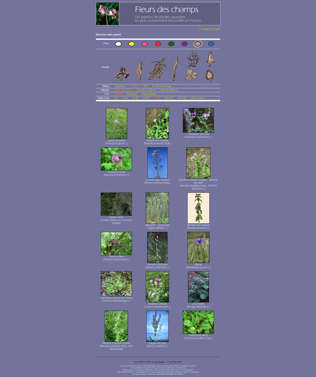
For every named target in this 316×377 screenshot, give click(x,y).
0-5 (116, 98)
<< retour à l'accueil (209, 29)
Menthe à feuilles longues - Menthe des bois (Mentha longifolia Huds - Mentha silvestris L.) (198, 183)
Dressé (118, 94)
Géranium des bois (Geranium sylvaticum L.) (198, 134)
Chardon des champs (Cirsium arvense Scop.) (157, 180)
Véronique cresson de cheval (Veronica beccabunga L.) (116, 298)
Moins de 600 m (123, 90)
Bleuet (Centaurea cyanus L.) (198, 265)
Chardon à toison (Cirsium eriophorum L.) (157, 304)
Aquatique (120, 86)
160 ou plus (197, 98)
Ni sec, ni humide (161, 86)
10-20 (135, 98)
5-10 (125, 98)
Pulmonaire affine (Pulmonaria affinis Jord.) (198, 336)
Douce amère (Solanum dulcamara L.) (116, 257)
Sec (145, 86)
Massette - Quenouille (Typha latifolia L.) (157, 225)
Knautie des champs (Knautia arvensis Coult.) (157, 141)
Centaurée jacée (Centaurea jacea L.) (116, 141)
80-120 (168, 98)
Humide (134, 86)
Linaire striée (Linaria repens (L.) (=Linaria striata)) (116, 218)
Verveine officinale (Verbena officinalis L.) (157, 265)
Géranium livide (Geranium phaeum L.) (116, 172)
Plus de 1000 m (168, 90)
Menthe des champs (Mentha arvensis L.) (198, 225)
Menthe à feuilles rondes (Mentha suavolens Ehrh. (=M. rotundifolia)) (116, 344)
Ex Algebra (160, 362)
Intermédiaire (149, 94)
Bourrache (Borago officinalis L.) (198, 304)
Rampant (132, 94)
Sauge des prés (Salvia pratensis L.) (157, 343)
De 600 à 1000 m (146, 90)
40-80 (157, 98)
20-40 (146, 98)
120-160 (181, 98)
